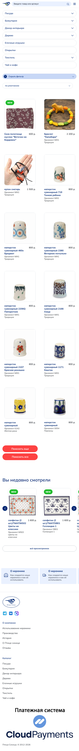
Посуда (39, 13)
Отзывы (6, 647)
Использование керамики (16, 628)
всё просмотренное (39, 548)
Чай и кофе (11, 65)
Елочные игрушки (15, 42)
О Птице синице (11, 643)
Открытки (10, 50)
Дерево (39, 35)
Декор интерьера (39, 28)
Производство (10, 633)
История (6, 638)
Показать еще (20, 448)
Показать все (20, 456)
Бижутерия (39, 20)
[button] (74, 508)
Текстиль (39, 57)
